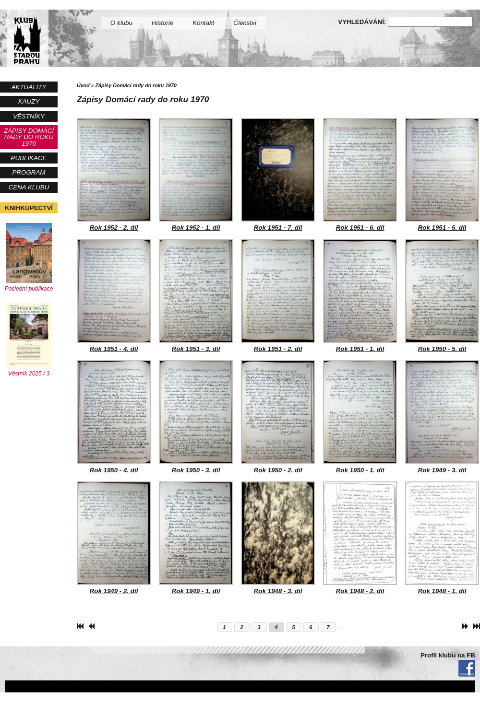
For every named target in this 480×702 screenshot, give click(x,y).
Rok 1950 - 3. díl (196, 416)
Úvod (83, 85)
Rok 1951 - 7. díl (278, 174)
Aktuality (29, 87)
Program (29, 172)
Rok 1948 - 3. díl (278, 538)
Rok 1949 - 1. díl (196, 538)
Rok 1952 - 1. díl (196, 174)
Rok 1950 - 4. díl (114, 416)
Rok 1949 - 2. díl (114, 538)
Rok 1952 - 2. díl (114, 174)
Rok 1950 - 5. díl (442, 295)
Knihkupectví (29, 207)
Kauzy (28, 101)
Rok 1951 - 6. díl (360, 174)
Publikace (29, 158)
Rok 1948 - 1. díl (442, 538)
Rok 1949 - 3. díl (442, 416)
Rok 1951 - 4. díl (114, 295)
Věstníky (29, 116)
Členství (244, 22)
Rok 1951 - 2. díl (278, 295)
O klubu (121, 22)
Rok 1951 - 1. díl (360, 295)
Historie (162, 22)
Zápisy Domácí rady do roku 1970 (29, 137)
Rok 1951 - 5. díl (442, 174)
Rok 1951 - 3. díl (196, 295)
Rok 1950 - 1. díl (360, 416)
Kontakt (203, 22)
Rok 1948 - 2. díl (360, 538)
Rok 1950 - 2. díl (278, 416)
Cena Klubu (29, 187)
